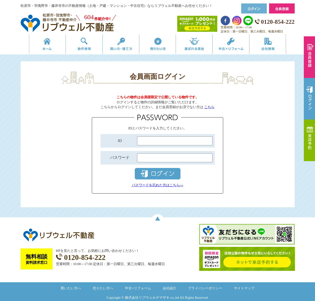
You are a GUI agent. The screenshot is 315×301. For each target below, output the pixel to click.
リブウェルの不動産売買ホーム (40, 45)
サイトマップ (244, 288)
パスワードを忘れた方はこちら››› (157, 185)
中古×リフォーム (235, 45)
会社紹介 (169, 288)
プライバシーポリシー (205, 288)
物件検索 (79, 45)
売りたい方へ (103, 288)
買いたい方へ (71, 288)
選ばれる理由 (196, 45)
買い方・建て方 (118, 45)
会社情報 (274, 45)
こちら (209, 107)
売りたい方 (157, 45)
